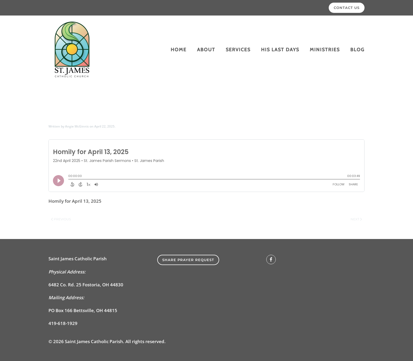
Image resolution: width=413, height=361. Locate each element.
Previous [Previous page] (61, 219)
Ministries (325, 50)
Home (178, 50)
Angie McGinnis (77, 126)
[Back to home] (72, 50)
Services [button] (238, 50)
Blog (357, 50)
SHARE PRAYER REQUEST (188, 260)
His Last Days (280, 50)
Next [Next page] (356, 219)
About (206, 50)
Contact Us (347, 8)
